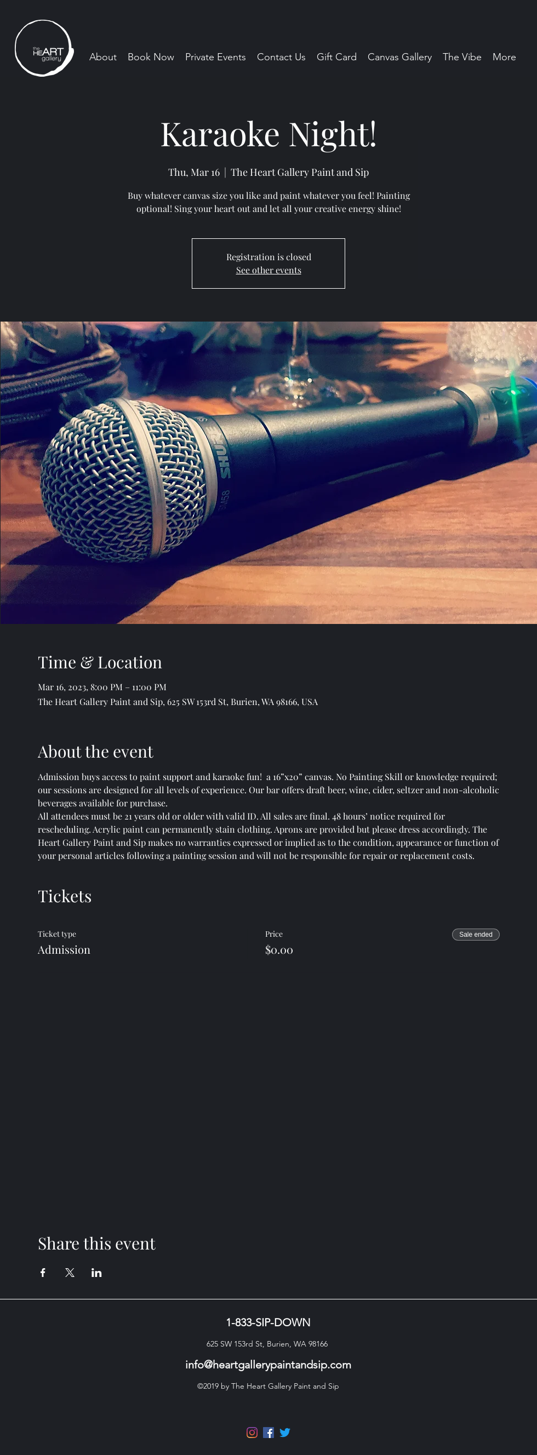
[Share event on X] (70, 1272)
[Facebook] (268, 1432)
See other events (268, 270)
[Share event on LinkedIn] (97, 1272)
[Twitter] (284, 1432)
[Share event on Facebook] (43, 1272)
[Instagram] (252, 1432)
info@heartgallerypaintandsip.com (268, 1364)
